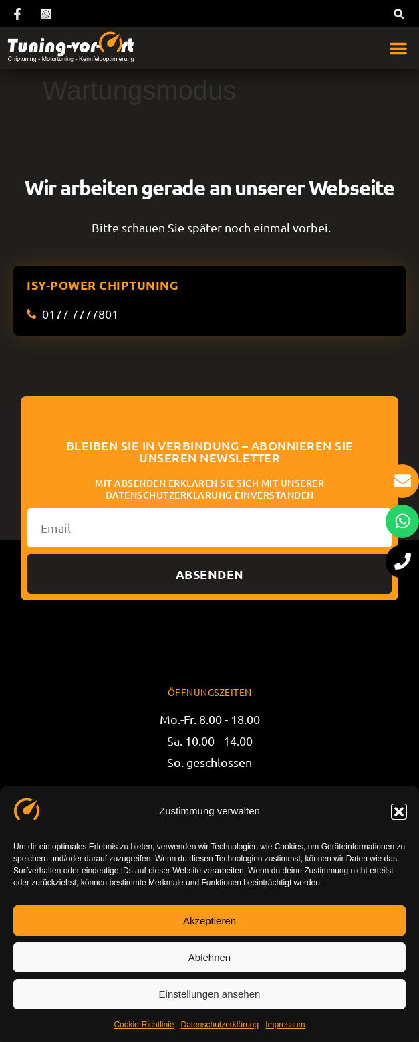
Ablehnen (209, 957)
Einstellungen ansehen (210, 994)
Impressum (285, 1024)
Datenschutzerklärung (219, 1024)
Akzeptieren (209, 920)
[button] (399, 811)
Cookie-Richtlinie (144, 1024)
